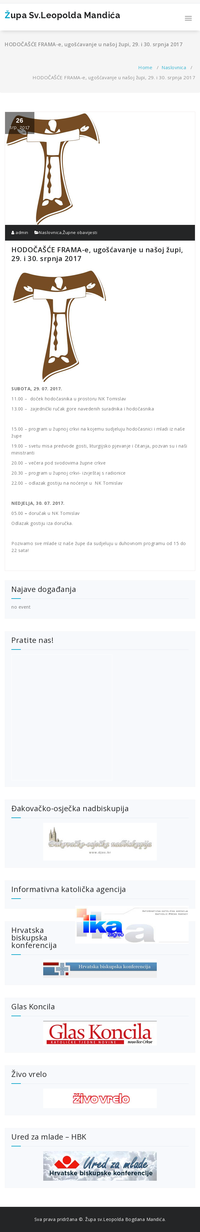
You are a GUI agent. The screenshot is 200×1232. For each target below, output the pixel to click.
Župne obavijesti (80, 232)
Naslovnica (174, 67)
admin (19, 232)
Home (145, 67)
